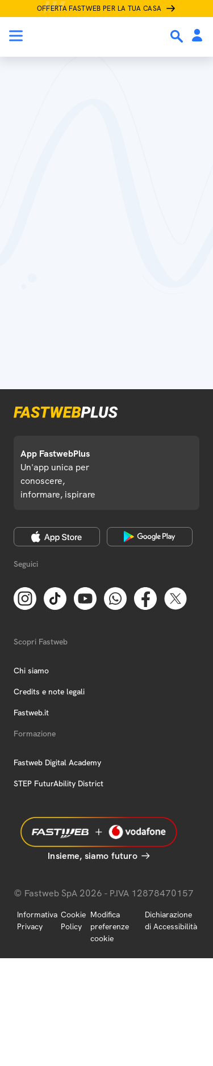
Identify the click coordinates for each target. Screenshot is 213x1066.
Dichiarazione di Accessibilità (171, 920)
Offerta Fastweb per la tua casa (99, 8)
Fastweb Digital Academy (57, 762)
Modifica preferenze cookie (109, 926)
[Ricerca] (178, 36)
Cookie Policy (73, 920)
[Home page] (86, 36)
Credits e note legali (49, 691)
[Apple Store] (57, 536)
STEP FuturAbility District (58, 783)
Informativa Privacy (37, 920)
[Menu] (16, 36)
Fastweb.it (31, 712)
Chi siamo (31, 670)
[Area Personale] (197, 36)
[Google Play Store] (150, 536)
